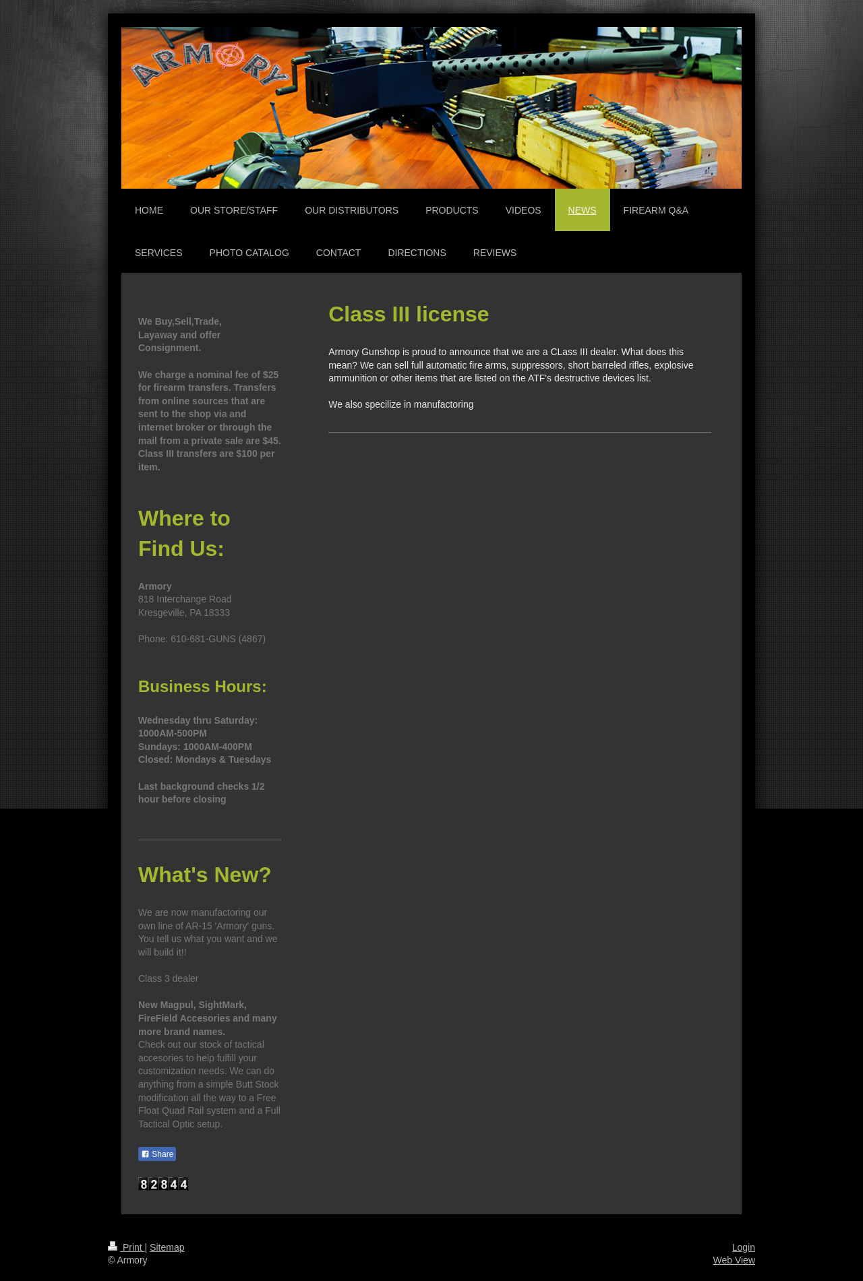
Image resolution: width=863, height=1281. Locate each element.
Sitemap (167, 1247)
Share (157, 1154)
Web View (734, 1260)
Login (743, 1247)
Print (126, 1247)
